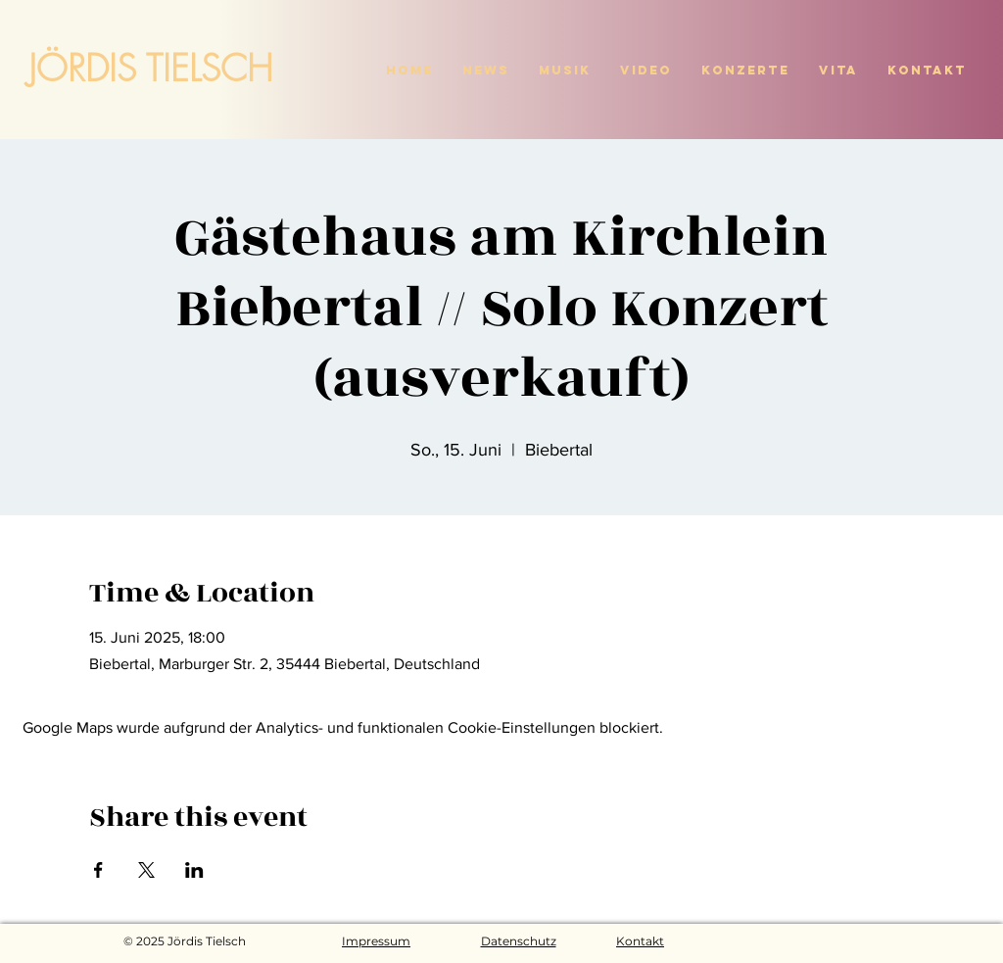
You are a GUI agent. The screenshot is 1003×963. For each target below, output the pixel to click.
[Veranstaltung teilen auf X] (146, 870)
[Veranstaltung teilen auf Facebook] (98, 870)
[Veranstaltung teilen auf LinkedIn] (194, 870)
